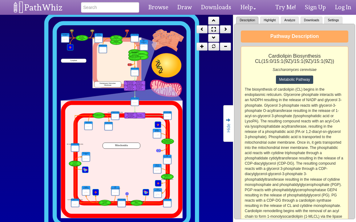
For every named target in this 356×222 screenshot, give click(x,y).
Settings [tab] (333, 20)
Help (248, 7)
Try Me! (285, 7)
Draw (184, 7)
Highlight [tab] (270, 20)
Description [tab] (247, 20)
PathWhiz (43, 7)
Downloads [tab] (311, 20)
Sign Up (315, 7)
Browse (158, 7)
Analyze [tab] (289, 20)
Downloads (216, 7)
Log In (343, 7)
